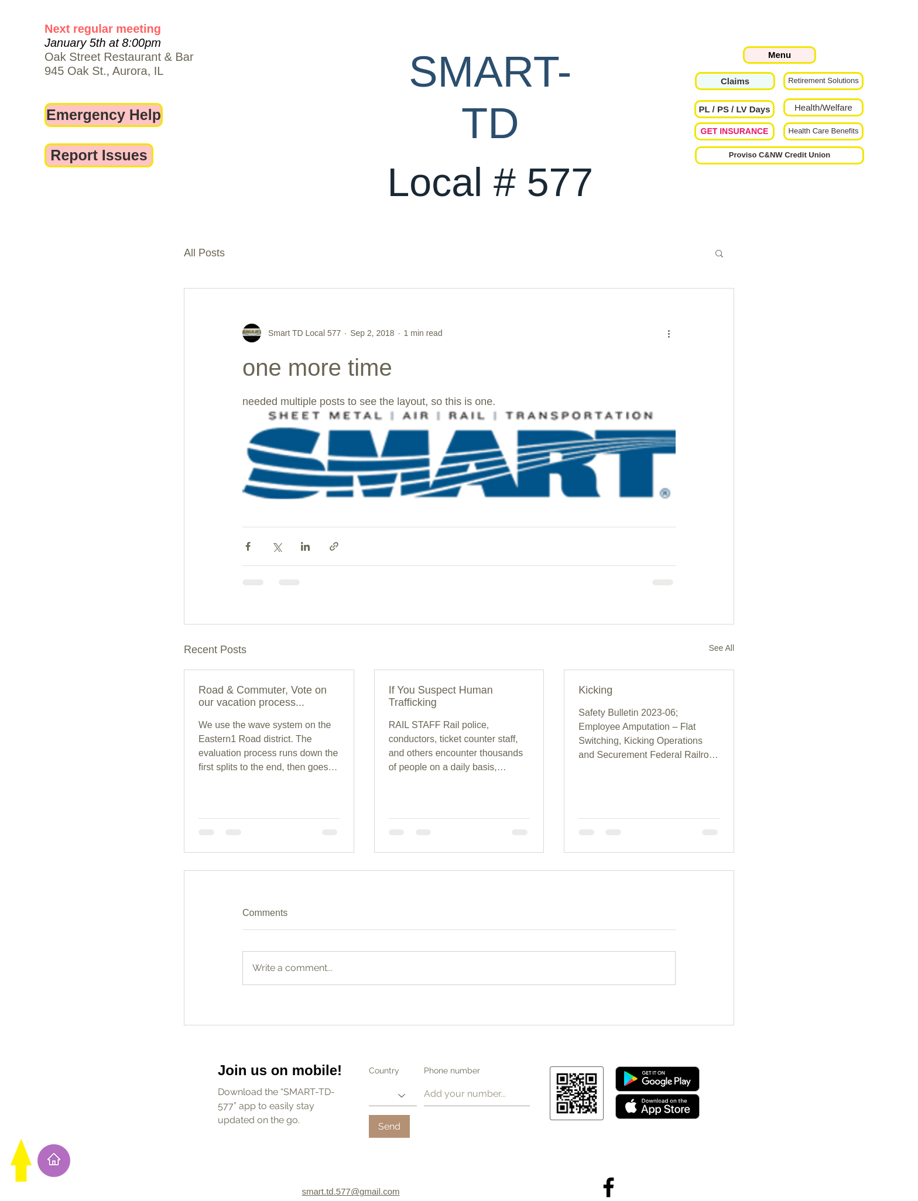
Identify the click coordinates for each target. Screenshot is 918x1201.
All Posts (204, 253)
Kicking (595, 690)
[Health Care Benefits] (823, 131)
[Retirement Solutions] (823, 81)
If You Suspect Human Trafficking (441, 696)
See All (721, 648)
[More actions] (669, 333)
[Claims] (735, 81)
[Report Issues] (98, 155)
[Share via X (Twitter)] (276, 546)
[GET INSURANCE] (734, 131)
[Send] (389, 1126)
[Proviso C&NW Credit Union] (779, 155)
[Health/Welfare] (823, 107)
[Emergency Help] (103, 115)
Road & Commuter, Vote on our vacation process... (262, 696)
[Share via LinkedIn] (305, 546)
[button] (734, 109)
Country (384, 1070)
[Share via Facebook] (248, 546)
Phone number (452, 1070)
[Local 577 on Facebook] (608, 1187)
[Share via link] (334, 546)
